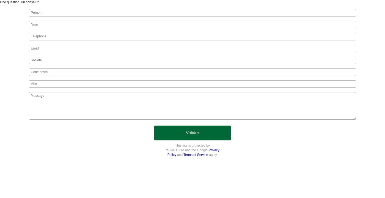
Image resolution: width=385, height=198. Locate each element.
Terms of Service (195, 155)
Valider (192, 132)
